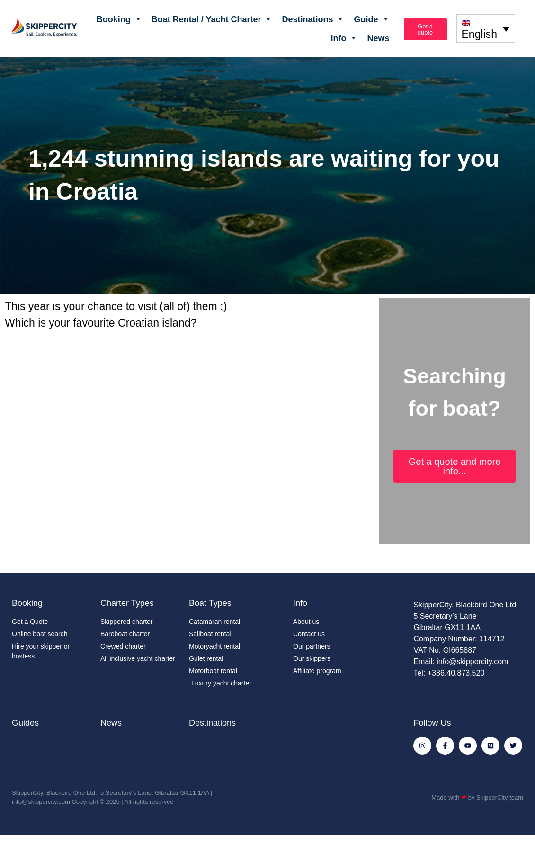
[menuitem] (485, 28)
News (378, 38)
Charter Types (127, 603)
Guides (25, 723)
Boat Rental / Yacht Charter (212, 18)
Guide (371, 18)
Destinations (313, 18)
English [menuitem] (479, 34)
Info (343, 37)
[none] (485, 28)
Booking (119, 18)
